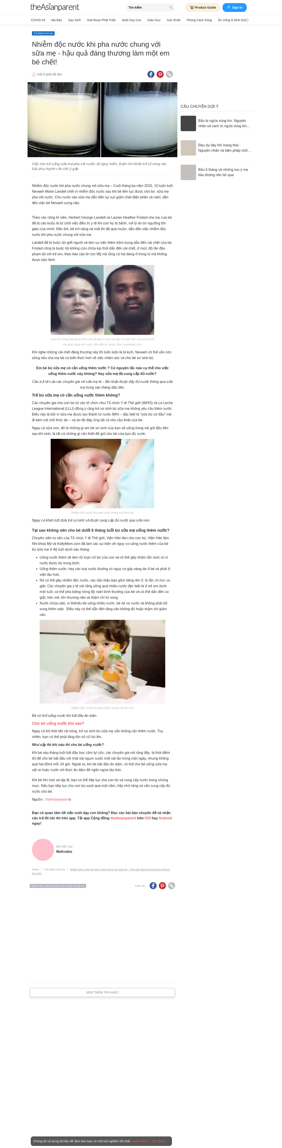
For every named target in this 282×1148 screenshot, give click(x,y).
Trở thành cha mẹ (43, 32)
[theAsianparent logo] (55, 7)
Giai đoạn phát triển (99, 20)
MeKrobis (64, 851)
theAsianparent (57, 798)
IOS (148, 817)
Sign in (234, 7)
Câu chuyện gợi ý (200, 105)
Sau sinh (73, 20)
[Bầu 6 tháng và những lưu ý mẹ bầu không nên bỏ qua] (216, 171)
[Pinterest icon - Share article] (160, 73)
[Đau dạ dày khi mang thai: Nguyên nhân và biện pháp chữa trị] (216, 147)
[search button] (171, 8)
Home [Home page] (35, 868)
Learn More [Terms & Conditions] (140, 1141)
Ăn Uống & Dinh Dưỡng (228, 20)
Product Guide (203, 7)
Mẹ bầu (56, 20)
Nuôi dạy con (128, 20)
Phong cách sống (194, 20)
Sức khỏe (169, 20)
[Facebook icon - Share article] (150, 73)
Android (165, 817)
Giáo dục (150, 20)
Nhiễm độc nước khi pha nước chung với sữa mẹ (58, 884)
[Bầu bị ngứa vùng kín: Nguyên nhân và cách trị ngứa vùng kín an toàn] (216, 122)
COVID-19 (38, 20)
